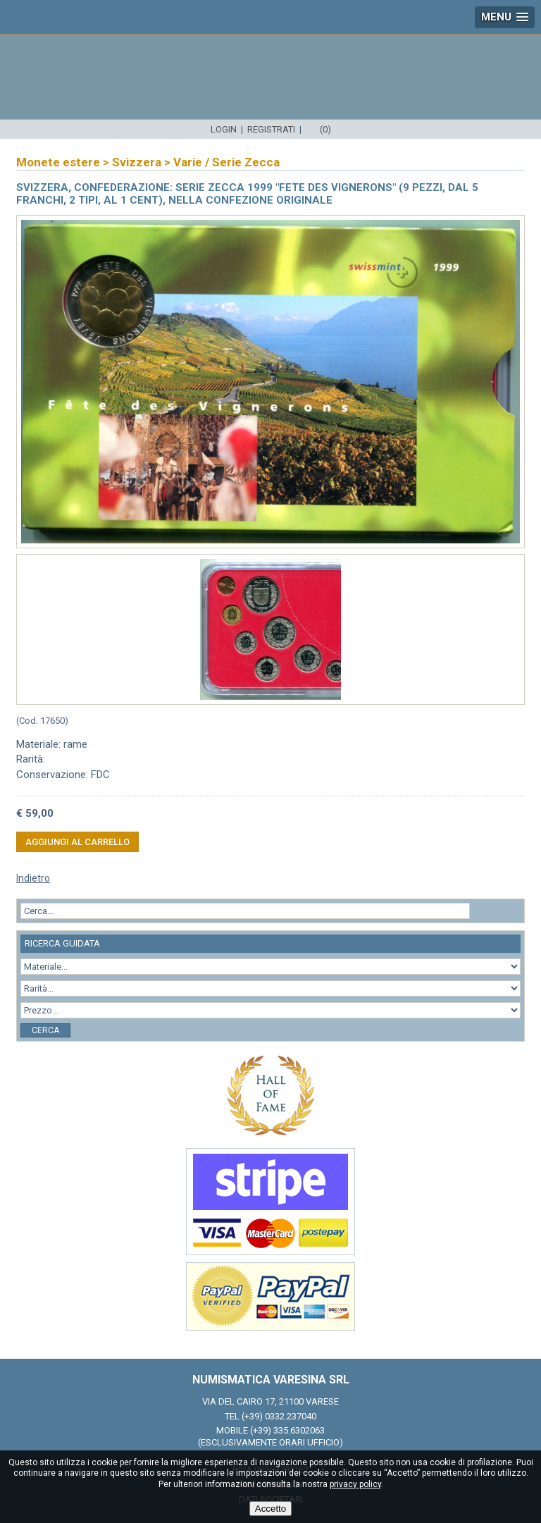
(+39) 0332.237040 (279, 1416)
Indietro (33, 878)
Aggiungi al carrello (77, 842)
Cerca (45, 1030)
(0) (325, 129)
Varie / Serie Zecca (226, 162)
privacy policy (355, 1484)
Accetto (270, 1508)
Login (224, 129)
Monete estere (58, 162)
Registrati (271, 129)
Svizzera (136, 162)
